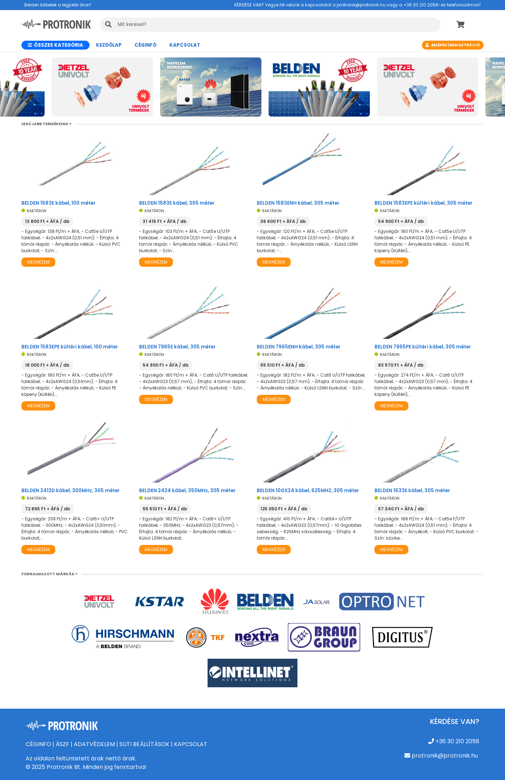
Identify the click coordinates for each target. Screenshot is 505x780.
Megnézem (38, 262)
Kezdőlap (109, 45)
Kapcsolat (184, 45)
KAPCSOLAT (190, 744)
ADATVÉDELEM (94, 744)
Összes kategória (55, 45)
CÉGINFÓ (145, 45)
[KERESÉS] (270, 24)
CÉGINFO (38, 744)
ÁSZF (62, 744)
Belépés (439, 45)
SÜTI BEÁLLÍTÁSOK (144, 744)
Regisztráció (464, 45)
